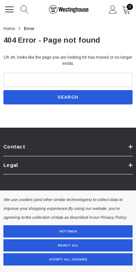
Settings (68, 231)
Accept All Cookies (68, 259)
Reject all (68, 245)
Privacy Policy (112, 217)
